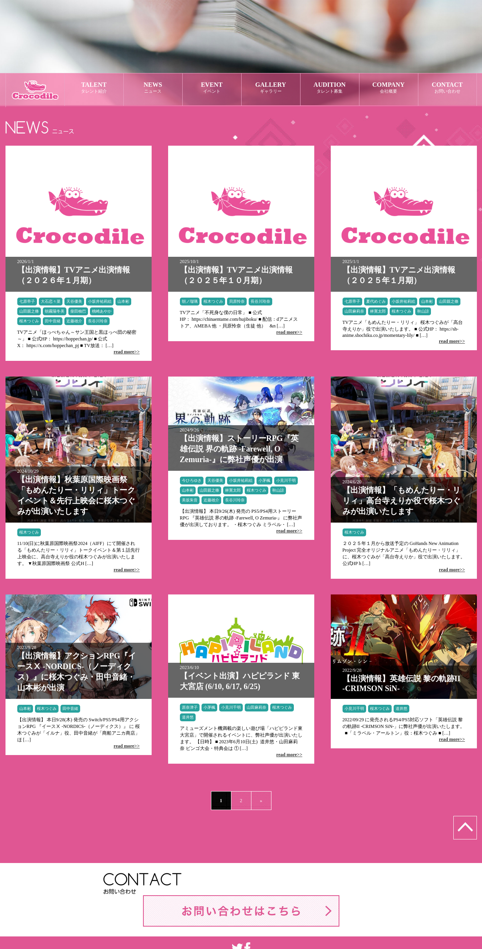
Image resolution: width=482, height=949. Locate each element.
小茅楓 (264, 480)
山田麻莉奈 (354, 311)
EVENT (212, 87)
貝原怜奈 (237, 301)
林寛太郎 (378, 311)
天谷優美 (74, 301)
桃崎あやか (102, 311)
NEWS (153, 87)
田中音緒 (52, 321)
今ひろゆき (192, 480)
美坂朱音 (190, 500)
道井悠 (188, 717)
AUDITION (330, 87)
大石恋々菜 (50, 301)
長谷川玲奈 (98, 321)
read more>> (126, 352)
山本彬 (123, 301)
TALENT (94, 87)
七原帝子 (27, 301)
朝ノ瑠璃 (190, 301)
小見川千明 (286, 480)
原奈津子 (190, 707)
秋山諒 (423, 311)
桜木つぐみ (29, 321)
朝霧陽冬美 (54, 311)
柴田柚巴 (78, 311)
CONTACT (447, 87)
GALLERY (271, 87)
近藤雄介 (74, 321)
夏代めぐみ (376, 301)
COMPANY (388, 87)
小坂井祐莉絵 (100, 301)
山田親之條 (29, 311)
